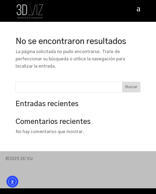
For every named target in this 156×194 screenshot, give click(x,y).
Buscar (131, 87)
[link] (30, 11)
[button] (138, 11)
